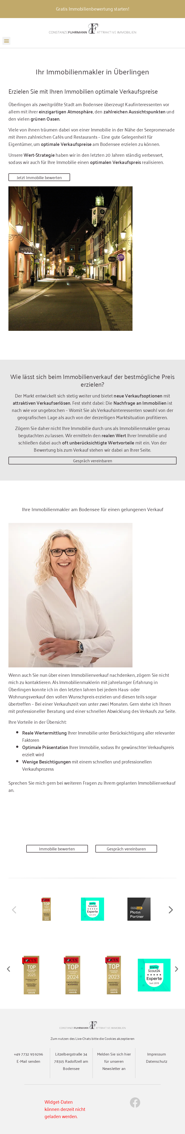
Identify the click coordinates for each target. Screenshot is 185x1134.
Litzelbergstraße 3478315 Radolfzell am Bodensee (71, 1061)
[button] (6, 41)
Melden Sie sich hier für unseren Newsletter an (114, 1061)
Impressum (156, 1053)
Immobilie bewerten (57, 849)
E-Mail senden (28, 1061)
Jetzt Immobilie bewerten (39, 177)
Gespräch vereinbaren (92, 460)
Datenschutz (156, 1061)
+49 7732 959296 (28, 1053)
